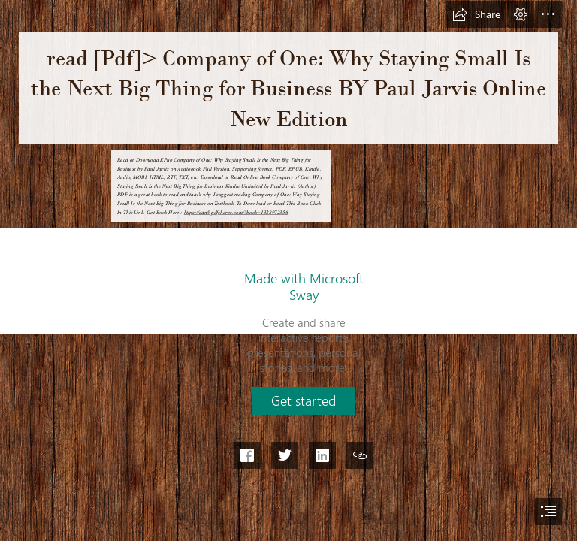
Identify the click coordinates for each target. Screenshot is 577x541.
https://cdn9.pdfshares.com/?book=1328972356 (236, 212)
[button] (476, 14)
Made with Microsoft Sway (304, 286)
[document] (288, 270)
